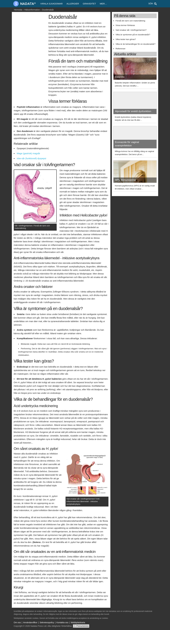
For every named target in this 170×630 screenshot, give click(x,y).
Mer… (103, 3)
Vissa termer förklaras (125, 25)
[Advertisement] (30, 58)
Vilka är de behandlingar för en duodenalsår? (135, 44)
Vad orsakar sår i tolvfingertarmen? (131, 30)
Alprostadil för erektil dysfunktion (133, 111)
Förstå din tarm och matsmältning (130, 21)
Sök (150, 3)
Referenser (120, 49)
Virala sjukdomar (51, 3)
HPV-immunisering (125, 180)
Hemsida (18, 10)
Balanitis (119, 77)
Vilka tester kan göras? (126, 39)
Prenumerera (82, 626)
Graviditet (89, 3)
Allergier (72, 3)
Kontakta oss (62, 622)
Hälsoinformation (32, 10)
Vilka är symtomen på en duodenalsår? (133, 34)
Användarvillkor (30, 622)
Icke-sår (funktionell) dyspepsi (31, 158)
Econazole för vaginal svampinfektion (127, 144)
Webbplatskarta (78, 622)
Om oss (17, 622)
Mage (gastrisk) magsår (28, 153)
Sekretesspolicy (47, 622)
